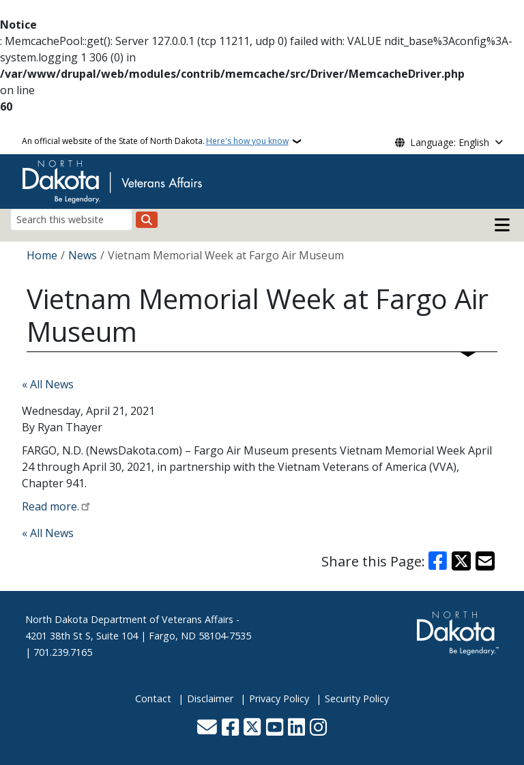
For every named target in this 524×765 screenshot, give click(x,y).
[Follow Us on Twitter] (252, 728)
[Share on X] (461, 561)
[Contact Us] (207, 728)
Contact (153, 698)
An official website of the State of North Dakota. (155, 141)
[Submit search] (147, 220)
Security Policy (357, 698)
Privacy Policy (279, 698)
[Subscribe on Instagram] (318, 728)
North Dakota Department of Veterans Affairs (129, 619)
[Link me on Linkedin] (296, 728)
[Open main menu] (502, 225)
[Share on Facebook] (438, 561)
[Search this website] (71, 219)
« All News (48, 384)
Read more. (50, 506)
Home (42, 255)
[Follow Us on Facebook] (230, 728)
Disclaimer (210, 698)
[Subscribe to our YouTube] (274, 728)
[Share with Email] (485, 561)
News (82, 255)
